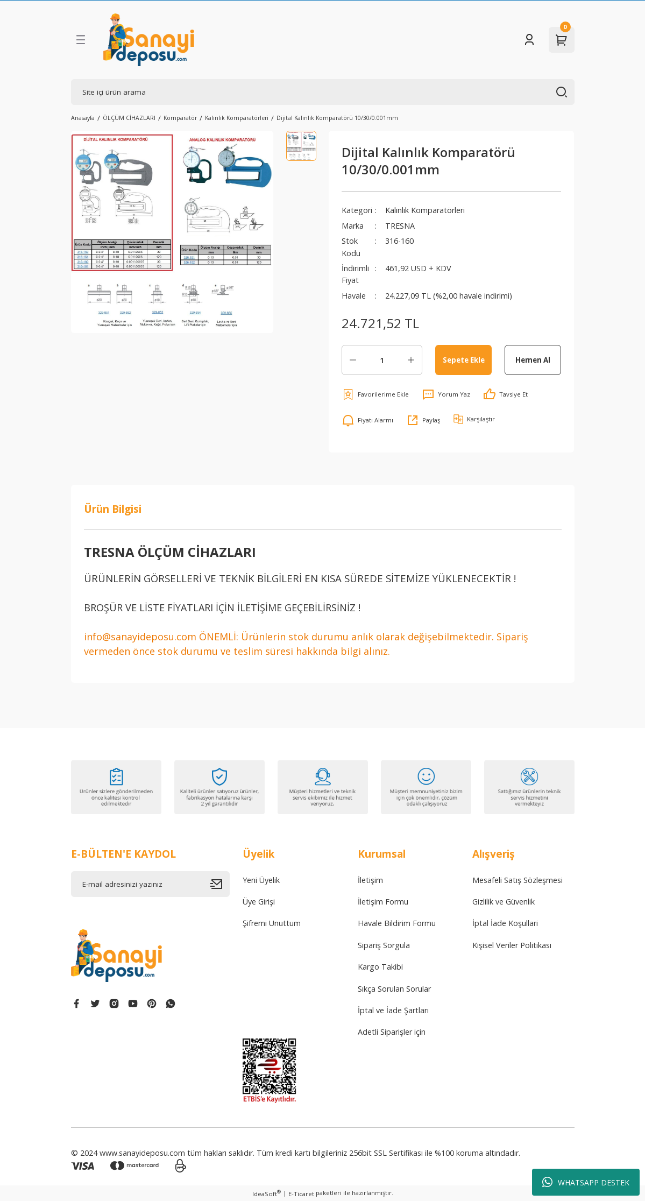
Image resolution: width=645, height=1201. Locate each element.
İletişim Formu (383, 901)
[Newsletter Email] (150, 884)
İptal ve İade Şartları (393, 1010)
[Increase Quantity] (411, 360)
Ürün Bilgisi (112, 508)
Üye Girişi (259, 901)
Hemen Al (532, 360)
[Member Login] (529, 40)
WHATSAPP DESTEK (585, 1182)
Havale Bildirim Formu (397, 923)
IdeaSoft (266, 1193)
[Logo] (148, 39)
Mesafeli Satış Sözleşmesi (517, 880)
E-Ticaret (301, 1194)
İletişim (370, 880)
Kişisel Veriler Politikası (511, 945)
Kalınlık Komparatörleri (425, 210)
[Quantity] (382, 360)
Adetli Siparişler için (392, 1032)
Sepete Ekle (464, 360)
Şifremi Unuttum (272, 923)
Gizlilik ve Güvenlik (503, 901)
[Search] (323, 92)
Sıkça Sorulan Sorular (394, 989)
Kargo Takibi (380, 967)
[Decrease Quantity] (353, 360)
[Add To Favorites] (375, 394)
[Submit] (220, 884)
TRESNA (400, 226)
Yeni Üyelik (261, 880)
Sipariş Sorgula (384, 945)
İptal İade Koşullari (505, 923)
